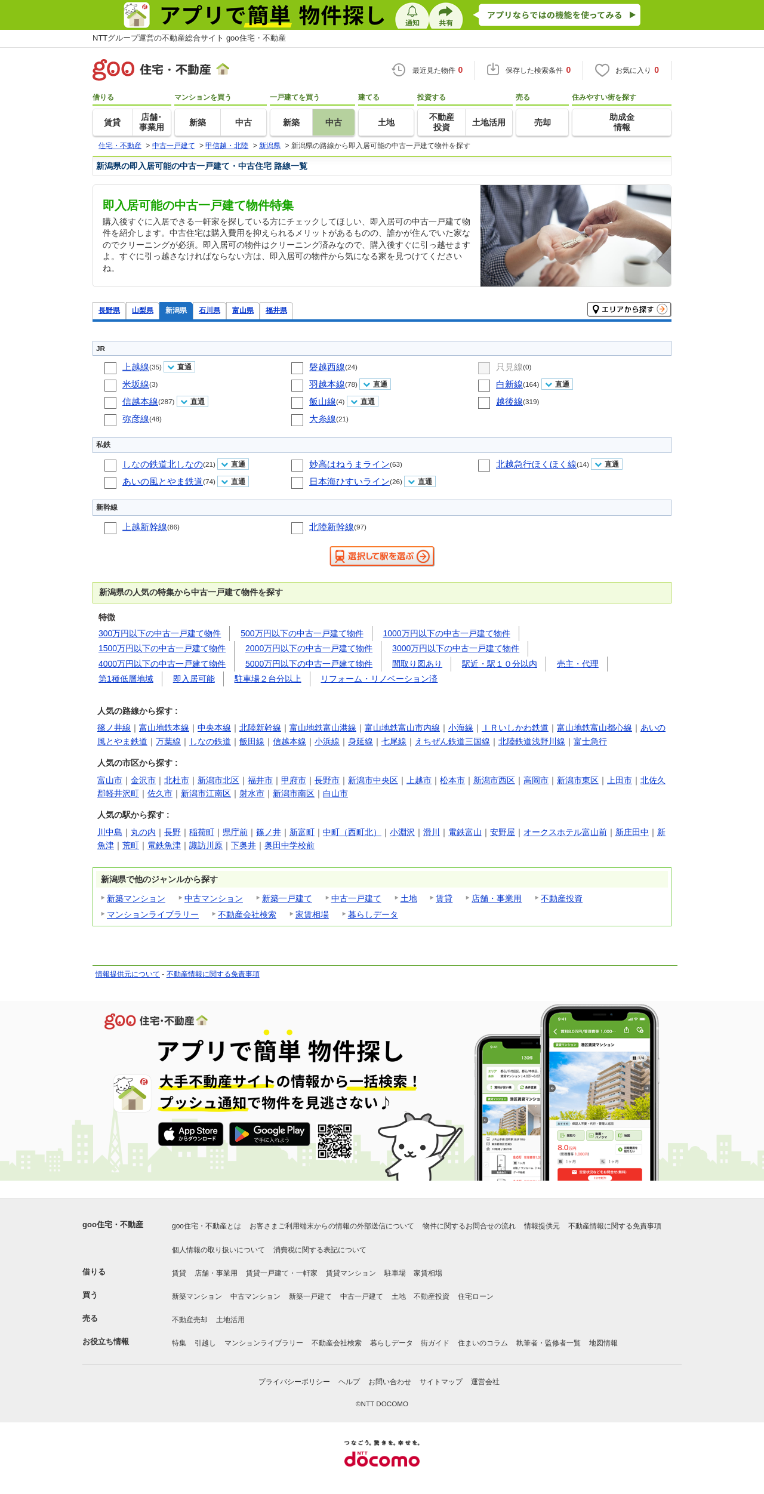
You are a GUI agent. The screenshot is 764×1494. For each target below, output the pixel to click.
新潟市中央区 (373, 780)
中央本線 (214, 727)
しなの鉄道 (210, 741)
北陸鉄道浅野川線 (531, 741)
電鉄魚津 (164, 845)
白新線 (509, 384)
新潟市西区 (494, 780)
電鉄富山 (465, 832)
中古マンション (213, 898)
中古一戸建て (356, 898)
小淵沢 (402, 832)
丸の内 (143, 832)
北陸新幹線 (331, 527)
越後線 (509, 401)
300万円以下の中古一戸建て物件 (159, 633)
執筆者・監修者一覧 (548, 1343)
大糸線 (322, 419)
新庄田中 (632, 832)
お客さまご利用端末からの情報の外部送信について (331, 1226)
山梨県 (142, 310)
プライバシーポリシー (294, 1382)
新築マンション (136, 898)
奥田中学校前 (289, 845)
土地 (409, 898)
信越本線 (140, 401)
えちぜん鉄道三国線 (452, 741)
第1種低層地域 (125, 678)
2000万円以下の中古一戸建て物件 (308, 648)
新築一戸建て (287, 898)
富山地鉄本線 (164, 727)
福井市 (260, 780)
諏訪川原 (206, 845)
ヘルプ (349, 1382)
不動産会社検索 (247, 914)
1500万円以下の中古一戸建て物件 (162, 648)
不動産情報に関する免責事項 (213, 974)
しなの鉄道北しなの (162, 464)
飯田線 (251, 741)
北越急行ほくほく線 (536, 464)
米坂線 (135, 384)
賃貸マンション (351, 1273)
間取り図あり (417, 664)
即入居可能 (194, 678)
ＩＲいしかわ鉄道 (515, 727)
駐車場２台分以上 (268, 678)
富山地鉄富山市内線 (402, 727)
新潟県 (176, 310)
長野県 (109, 310)
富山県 (243, 310)
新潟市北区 (218, 780)
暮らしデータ (373, 914)
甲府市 (293, 780)
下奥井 (243, 845)
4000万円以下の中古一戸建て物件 (162, 664)
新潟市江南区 (206, 793)
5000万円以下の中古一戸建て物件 (308, 664)
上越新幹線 (144, 527)
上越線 (135, 367)
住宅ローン (476, 1296)
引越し (205, 1343)
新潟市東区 (578, 780)
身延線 (360, 741)
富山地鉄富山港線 (322, 727)
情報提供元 (542, 1226)
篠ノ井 (268, 832)
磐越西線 (327, 367)
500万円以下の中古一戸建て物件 (302, 633)
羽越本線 (327, 384)
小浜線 (327, 741)
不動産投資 (562, 898)
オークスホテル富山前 (565, 832)
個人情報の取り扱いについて (218, 1250)
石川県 (209, 310)
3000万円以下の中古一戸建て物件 (455, 648)
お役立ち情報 (105, 1341)
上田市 (619, 780)
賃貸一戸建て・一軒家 (282, 1273)
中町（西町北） (352, 832)
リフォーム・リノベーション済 (379, 678)
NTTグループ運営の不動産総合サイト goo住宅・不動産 (189, 37)
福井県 (276, 310)
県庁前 (235, 832)
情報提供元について (128, 974)
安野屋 (502, 832)
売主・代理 (578, 664)
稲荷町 (201, 832)
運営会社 (485, 1382)
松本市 (452, 780)
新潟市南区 (294, 793)
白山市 (335, 793)
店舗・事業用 (497, 898)
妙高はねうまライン (349, 464)
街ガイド (435, 1343)
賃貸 (444, 898)
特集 (179, 1343)
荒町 (130, 845)
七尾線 (393, 741)
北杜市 (176, 780)
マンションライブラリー (153, 914)
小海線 (460, 727)
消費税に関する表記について (319, 1250)
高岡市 (536, 780)
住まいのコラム (483, 1343)
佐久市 (159, 793)
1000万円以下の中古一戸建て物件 (446, 633)
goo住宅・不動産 (112, 1224)
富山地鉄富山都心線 (594, 727)
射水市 (251, 793)
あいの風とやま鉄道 (162, 481)
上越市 (419, 780)
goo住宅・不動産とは (206, 1226)
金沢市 (143, 780)
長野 (172, 832)
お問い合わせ (389, 1382)
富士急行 (590, 741)
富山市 (109, 780)
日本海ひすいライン (349, 481)
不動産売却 (190, 1320)
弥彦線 (135, 419)
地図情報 (603, 1343)
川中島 (109, 832)
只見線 (509, 367)
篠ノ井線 (114, 727)
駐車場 (395, 1273)
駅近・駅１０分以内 (499, 664)
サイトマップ (441, 1382)
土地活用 (230, 1320)
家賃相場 (312, 914)
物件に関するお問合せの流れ (469, 1226)
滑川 (431, 832)
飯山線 (322, 401)
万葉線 (168, 741)
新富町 (302, 832)
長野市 (327, 780)
